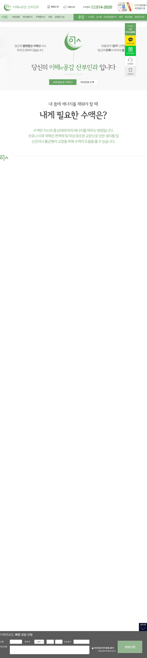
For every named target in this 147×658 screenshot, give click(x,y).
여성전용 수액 (87, 82)
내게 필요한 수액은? (63, 82)
